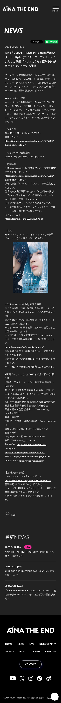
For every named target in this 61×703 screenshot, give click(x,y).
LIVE (31, 643)
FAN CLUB (50, 651)
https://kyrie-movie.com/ (31, 460)
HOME (8, 643)
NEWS (21, 643)
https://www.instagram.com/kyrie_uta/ (25, 452)
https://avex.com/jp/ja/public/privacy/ (24, 347)
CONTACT (30, 664)
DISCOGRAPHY (47, 643)
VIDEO (23, 651)
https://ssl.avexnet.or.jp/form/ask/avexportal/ (28, 480)
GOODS (36, 651)
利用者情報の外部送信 (35, 698)
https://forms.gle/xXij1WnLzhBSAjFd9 (24, 218)
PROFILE (9, 651)
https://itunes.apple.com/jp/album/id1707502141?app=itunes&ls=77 (29, 142)
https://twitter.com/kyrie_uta (31, 444)
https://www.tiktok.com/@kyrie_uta (32, 456)
